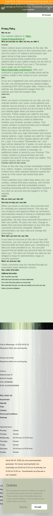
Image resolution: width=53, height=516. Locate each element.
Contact (3, 410)
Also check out (6, 395)
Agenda (3, 403)
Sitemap (3, 417)
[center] (3, 8)
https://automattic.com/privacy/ (16, 70)
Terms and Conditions (8, 414)
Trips (2, 407)
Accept (39, 507)
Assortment (5, 399)
